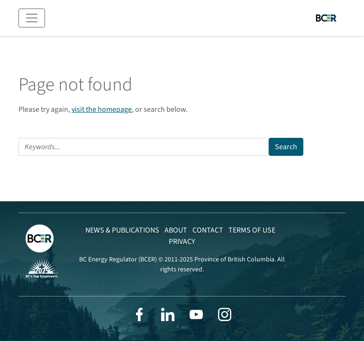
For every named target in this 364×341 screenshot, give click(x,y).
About (175, 230)
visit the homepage (102, 109)
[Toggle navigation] (31, 18)
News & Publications (122, 230)
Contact (207, 230)
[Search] (143, 147)
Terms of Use (251, 230)
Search (286, 147)
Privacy (182, 241)
